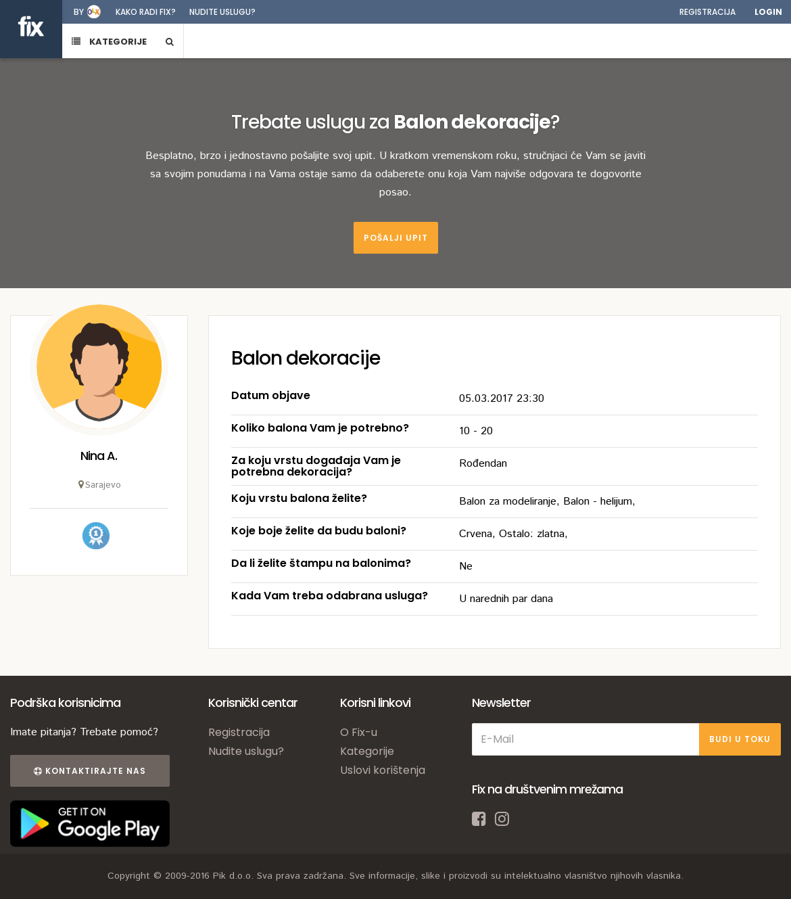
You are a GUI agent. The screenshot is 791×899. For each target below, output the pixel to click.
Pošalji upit (396, 238)
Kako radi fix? (146, 12)
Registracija (707, 12)
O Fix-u (358, 732)
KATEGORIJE (109, 41)
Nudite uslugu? (222, 12)
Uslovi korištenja (382, 770)
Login (768, 12)
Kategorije (367, 751)
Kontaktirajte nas (90, 771)
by (79, 12)
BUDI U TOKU (740, 739)
